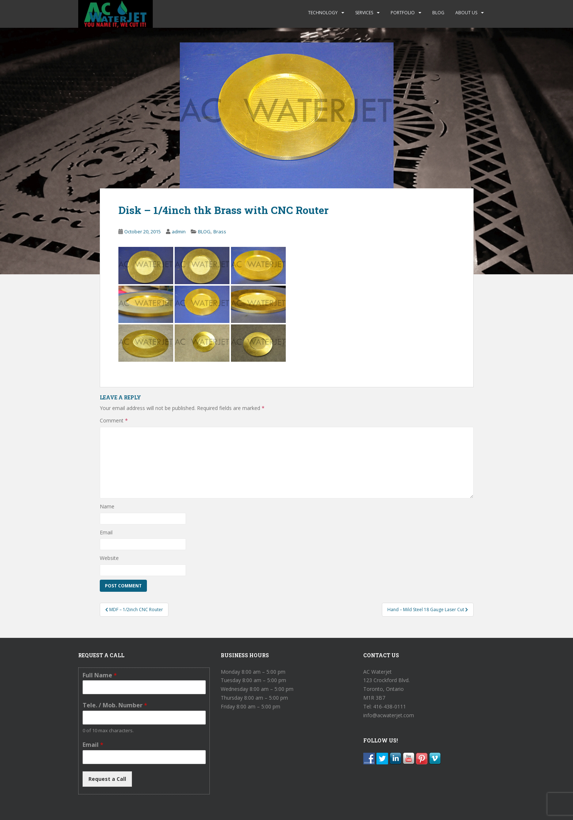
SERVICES (364, 13)
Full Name (100, 675)
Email (106, 532)
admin (179, 231)
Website (109, 557)
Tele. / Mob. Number (115, 705)
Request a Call (107, 778)
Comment (114, 420)
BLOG (438, 13)
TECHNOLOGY (323, 13)
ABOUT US (466, 13)
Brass (219, 231)
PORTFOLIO (403, 13)
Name (107, 506)
